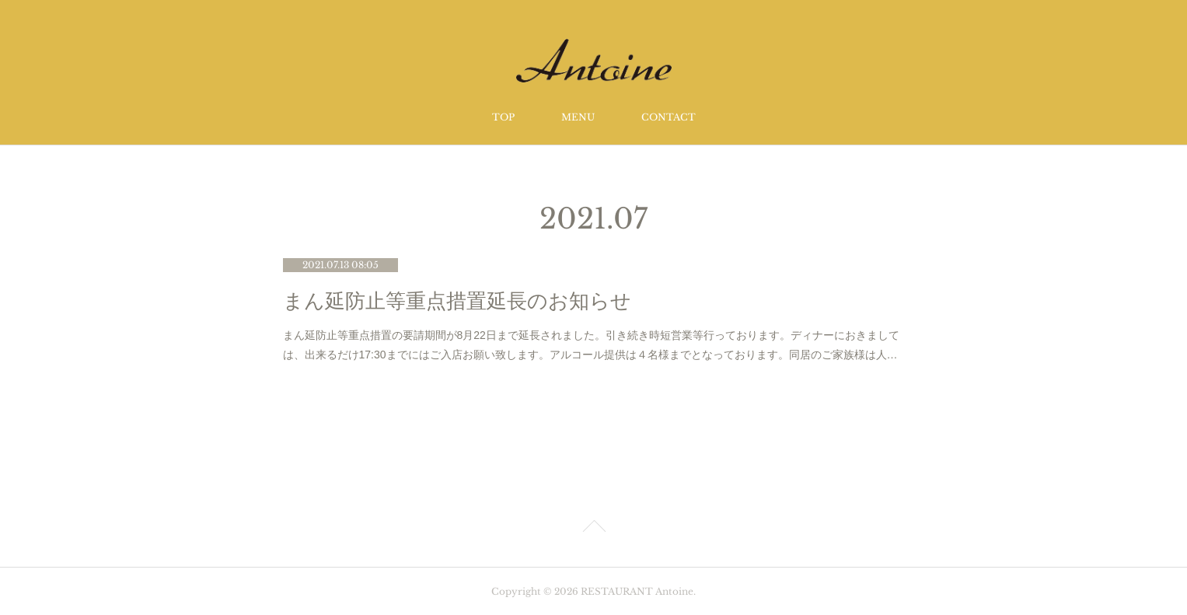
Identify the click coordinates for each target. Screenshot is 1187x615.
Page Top (593, 528)
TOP (503, 117)
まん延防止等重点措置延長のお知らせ (457, 301)
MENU (578, 117)
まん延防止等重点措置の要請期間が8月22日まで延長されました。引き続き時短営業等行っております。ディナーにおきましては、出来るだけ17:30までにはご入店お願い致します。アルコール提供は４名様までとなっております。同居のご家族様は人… (591, 345)
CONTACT (668, 117)
